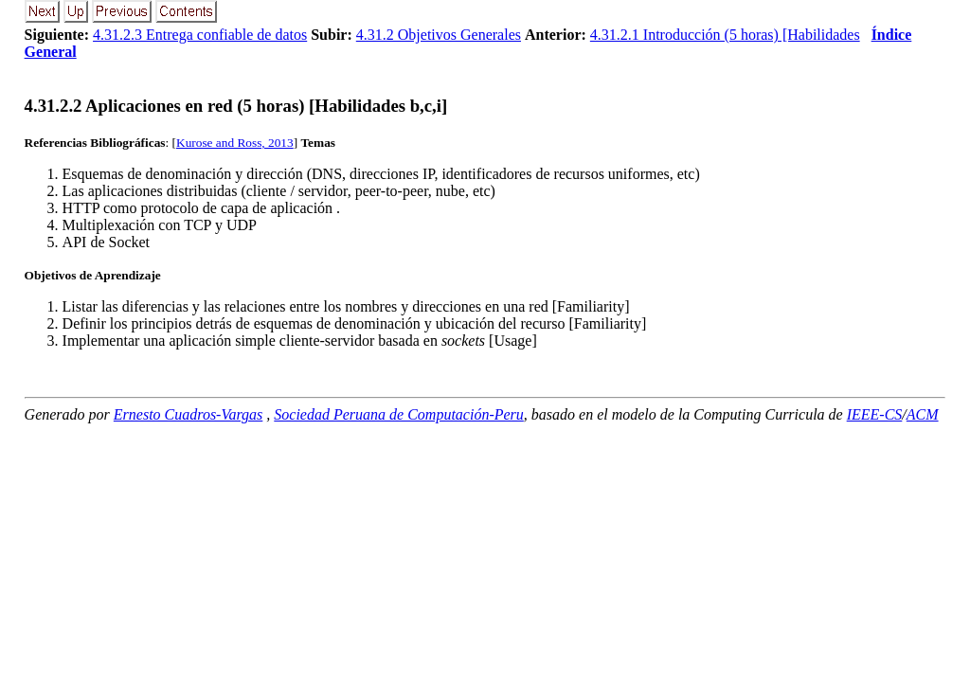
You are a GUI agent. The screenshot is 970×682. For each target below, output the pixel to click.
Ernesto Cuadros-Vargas (188, 414)
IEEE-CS (875, 414)
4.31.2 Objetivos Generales (438, 35)
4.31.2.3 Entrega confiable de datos (200, 35)
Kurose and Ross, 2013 (235, 142)
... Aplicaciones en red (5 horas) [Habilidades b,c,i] (236, 106)
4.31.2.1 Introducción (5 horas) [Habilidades (725, 35)
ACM (923, 414)
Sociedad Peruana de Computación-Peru (399, 414)
